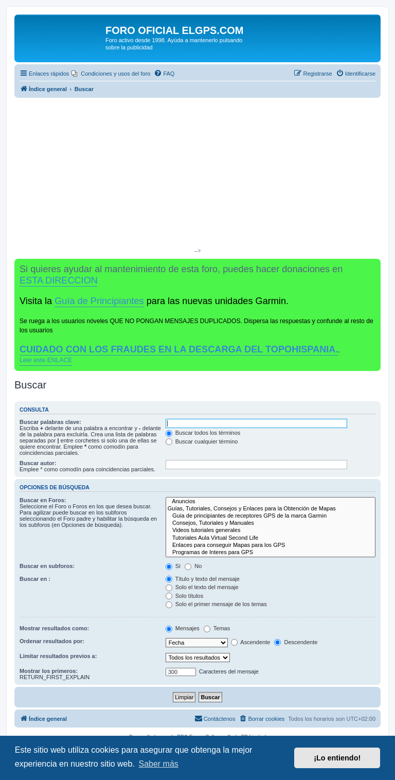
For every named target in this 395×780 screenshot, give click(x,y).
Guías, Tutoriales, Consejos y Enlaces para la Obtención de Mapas (270, 508)
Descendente (295, 642)
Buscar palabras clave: (50, 422)
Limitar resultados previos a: (58, 656)
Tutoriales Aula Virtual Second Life (270, 538)
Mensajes (183, 628)
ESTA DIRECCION (59, 280)
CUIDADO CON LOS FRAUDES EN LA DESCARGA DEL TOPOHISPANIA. (179, 349)
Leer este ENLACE (46, 360)
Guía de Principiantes (99, 301)
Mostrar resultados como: (54, 628)
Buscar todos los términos (203, 433)
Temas (217, 628)
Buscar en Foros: (43, 500)
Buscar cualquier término (202, 441)
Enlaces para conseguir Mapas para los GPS (270, 545)
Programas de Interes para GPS (270, 552)
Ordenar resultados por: (52, 641)
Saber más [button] (158, 763)
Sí (173, 566)
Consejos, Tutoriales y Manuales (270, 523)
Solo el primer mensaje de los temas (216, 604)
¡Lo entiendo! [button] (337, 758)
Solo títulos (184, 596)
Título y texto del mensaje (203, 579)
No (193, 566)
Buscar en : (35, 579)
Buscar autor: (38, 463)
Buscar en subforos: (47, 566)
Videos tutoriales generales (270, 530)
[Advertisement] (197, 175)
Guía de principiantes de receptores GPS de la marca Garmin (270, 516)
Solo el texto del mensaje (202, 587)
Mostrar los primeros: (49, 671)
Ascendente (251, 642)
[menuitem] (110, 73)
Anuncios (270, 501)
